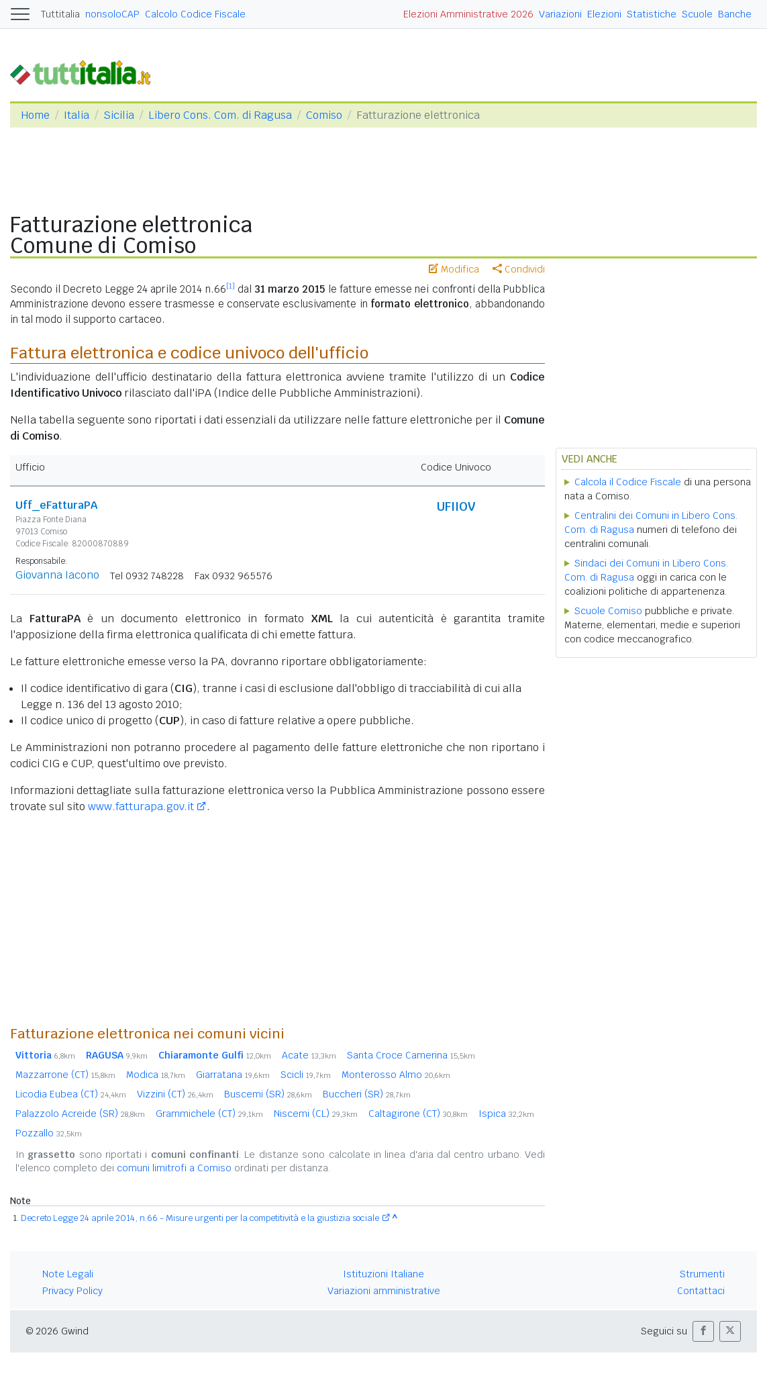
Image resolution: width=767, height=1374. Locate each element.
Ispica (506, 1114)
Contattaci (701, 1291)
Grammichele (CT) (209, 1114)
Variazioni (560, 14)
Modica (155, 1075)
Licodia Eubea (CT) (70, 1094)
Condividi (519, 269)
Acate (309, 1055)
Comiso (324, 115)
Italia (76, 115)
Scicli (305, 1075)
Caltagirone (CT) (418, 1114)
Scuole (697, 14)
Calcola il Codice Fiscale (627, 482)
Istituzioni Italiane (383, 1274)
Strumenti (702, 1274)
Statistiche (651, 14)
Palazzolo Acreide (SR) (80, 1114)
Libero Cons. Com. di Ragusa (220, 115)
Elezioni (604, 14)
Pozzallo (48, 1133)
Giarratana (233, 1075)
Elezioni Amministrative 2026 (468, 14)
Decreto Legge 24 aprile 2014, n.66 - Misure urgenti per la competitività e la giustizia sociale (200, 1218)
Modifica (454, 269)
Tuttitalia (60, 14)
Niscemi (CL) (316, 1114)
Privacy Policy (72, 1291)
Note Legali (67, 1274)
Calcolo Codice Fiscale (195, 14)
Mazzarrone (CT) (65, 1075)
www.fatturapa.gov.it (141, 806)
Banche (735, 14)
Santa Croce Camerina (411, 1055)
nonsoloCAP (112, 14)
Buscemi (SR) (268, 1094)
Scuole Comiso (608, 611)
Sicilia (118, 115)
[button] (703, 1331)
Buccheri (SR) (367, 1094)
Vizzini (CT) (175, 1094)
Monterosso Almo (396, 1075)
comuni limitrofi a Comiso (174, 1168)
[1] (230, 286)
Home (35, 115)
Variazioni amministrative (383, 1291)
